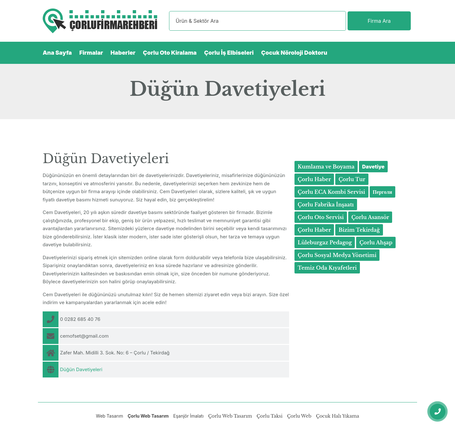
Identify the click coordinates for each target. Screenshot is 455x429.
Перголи (382, 192)
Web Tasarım (109, 416)
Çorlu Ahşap (375, 242)
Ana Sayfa (57, 52)
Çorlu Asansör (370, 217)
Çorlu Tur (351, 179)
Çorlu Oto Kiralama (170, 52)
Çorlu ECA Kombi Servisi (331, 192)
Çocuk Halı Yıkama (337, 416)
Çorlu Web (299, 416)
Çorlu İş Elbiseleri (229, 52)
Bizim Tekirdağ (359, 230)
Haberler (123, 52)
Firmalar (91, 52)
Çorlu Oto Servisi (321, 217)
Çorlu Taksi (269, 416)
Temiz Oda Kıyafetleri (327, 268)
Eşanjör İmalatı (188, 416)
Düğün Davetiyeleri (81, 369)
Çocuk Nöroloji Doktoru (294, 52)
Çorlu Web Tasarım (148, 416)
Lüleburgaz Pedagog (325, 242)
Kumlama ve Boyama (326, 166)
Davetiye (373, 166)
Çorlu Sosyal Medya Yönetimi (337, 255)
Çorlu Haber (314, 179)
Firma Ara (379, 21)
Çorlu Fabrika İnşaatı (326, 204)
